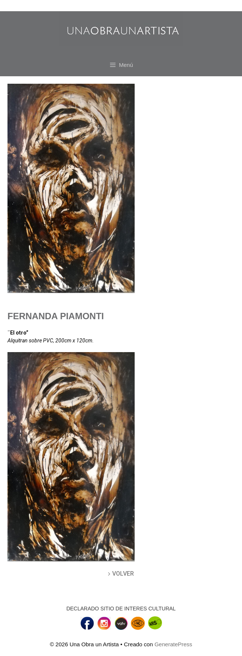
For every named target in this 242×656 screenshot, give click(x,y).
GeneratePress (173, 644)
